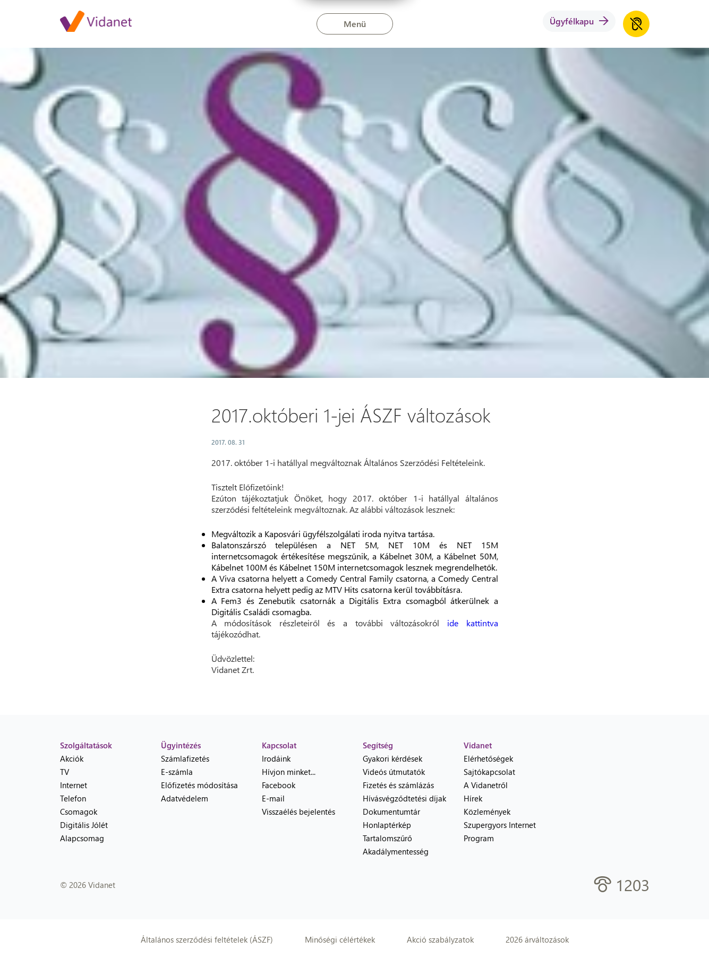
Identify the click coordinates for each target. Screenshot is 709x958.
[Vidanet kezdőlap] (96, 22)
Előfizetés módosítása (199, 785)
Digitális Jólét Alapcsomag (84, 831)
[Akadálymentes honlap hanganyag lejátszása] (636, 24)
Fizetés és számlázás (398, 785)
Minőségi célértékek (340, 939)
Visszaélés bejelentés (298, 811)
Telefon (73, 798)
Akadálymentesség (396, 851)
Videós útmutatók (394, 771)
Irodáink (276, 758)
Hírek (473, 798)
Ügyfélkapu (579, 21)
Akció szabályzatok (440, 939)
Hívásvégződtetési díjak (404, 798)
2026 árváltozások (537, 939)
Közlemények (487, 811)
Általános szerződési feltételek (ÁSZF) (207, 939)
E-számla (177, 771)
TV (64, 771)
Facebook (278, 785)
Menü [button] (355, 23)
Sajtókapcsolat (489, 771)
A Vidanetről (486, 785)
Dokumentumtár (391, 811)
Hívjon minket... (288, 771)
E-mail (273, 798)
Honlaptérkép (387, 824)
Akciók (71, 758)
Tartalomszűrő (387, 838)
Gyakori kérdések (392, 758)
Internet (73, 785)
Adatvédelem (184, 798)
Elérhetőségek (488, 758)
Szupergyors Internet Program (500, 831)
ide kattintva (472, 622)
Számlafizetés (185, 758)
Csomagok (78, 811)
